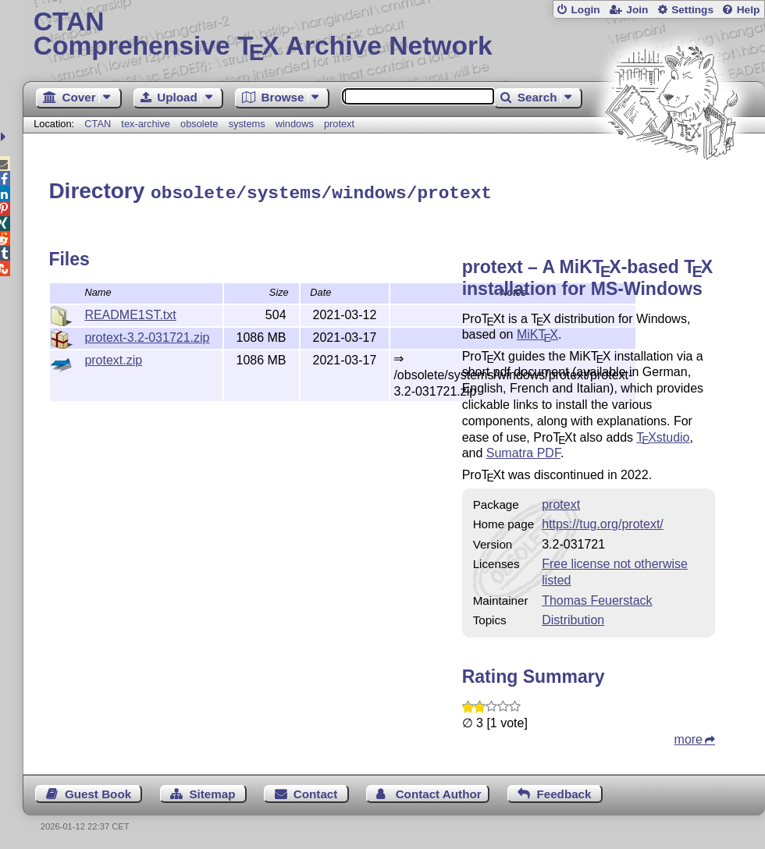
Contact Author (439, 791)
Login (585, 10)
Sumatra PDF (523, 450)
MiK (537, 332)
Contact (316, 791)
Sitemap (212, 791)
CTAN (97, 124)
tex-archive (145, 124)
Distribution (573, 617)
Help (748, 10)
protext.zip (113, 357)
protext (339, 124)
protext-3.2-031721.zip (146, 335)
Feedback (563, 791)
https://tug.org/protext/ (603, 521)
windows (295, 124)
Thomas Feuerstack (597, 598)
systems (247, 124)
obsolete (199, 124)
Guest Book (98, 791)
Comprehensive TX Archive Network (394, 35)
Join (637, 10)
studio (662, 435)
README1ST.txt (130, 312)
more (688, 737)
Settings (692, 10)
